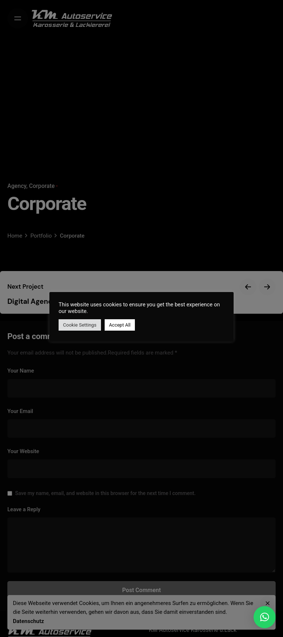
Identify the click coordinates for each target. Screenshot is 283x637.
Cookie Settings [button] (80, 325)
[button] (265, 617)
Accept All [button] (120, 325)
